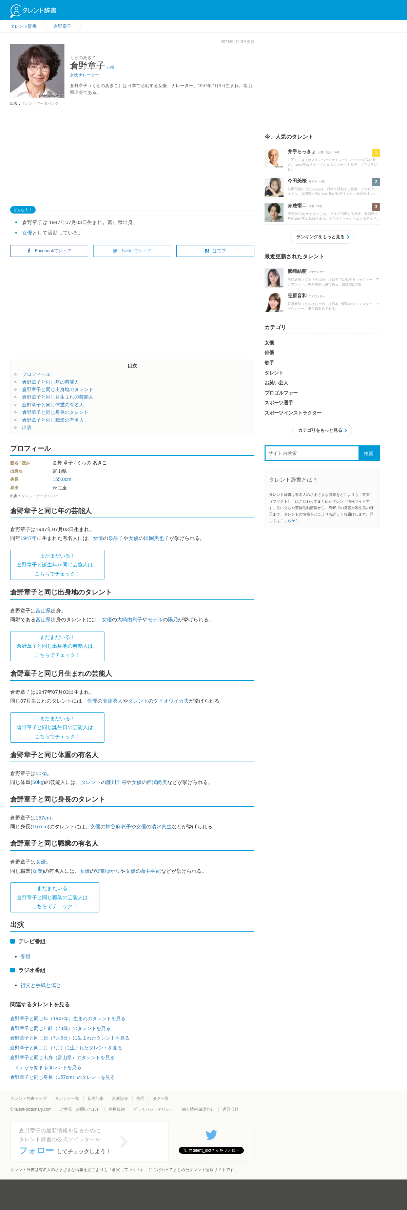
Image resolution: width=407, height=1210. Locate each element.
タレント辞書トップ (28, 1098)
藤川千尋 (116, 782)
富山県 (43, 610)
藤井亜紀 (151, 871)
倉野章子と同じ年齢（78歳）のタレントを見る (60, 1028)
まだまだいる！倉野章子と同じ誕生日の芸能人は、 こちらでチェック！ (57, 727)
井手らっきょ (302, 151)
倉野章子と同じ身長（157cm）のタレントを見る (62, 1077)
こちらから (289, 521)
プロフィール (36, 374)
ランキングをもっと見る (320, 236)
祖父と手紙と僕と (40, 985)
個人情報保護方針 (198, 1109)
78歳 (110, 67)
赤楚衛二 (297, 205)
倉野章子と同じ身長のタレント (55, 412)
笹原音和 (297, 295)
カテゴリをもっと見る (320, 430)
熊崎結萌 (297, 271)
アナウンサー (317, 272)
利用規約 (117, 1109)
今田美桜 (297, 180)
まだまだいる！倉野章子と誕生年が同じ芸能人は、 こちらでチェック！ (57, 565)
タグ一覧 (161, 1098)
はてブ (215, 250)
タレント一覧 (67, 1098)
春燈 (25, 956)
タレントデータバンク (40, 103)
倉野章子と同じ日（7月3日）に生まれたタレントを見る (70, 1038)
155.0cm (62, 479)
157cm (43, 818)
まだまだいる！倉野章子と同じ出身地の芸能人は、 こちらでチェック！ (57, 646)
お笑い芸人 (325, 152)
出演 (27, 427)
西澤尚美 (157, 782)
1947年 (28, 538)
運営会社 (230, 1109)
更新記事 (120, 1098)
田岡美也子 (156, 538)
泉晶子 (115, 538)
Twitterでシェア (132, 250)
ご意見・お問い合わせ (80, 1109)
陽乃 (173, 619)
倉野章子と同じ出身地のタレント (57, 389)
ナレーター (89, 75)
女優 (74, 75)
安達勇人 (112, 701)
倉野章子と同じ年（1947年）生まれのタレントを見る (67, 1018)
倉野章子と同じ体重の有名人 (53, 404)
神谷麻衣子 (118, 826)
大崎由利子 (129, 619)
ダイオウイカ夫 (171, 701)
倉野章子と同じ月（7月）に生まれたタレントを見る (66, 1047)
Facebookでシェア (49, 250)
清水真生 (161, 826)
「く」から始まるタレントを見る (45, 1067)
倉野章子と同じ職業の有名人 (53, 420)
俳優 (92, 701)
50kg (41, 773)
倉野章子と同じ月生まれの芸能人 (57, 397)
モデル (155, 619)
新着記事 (96, 1098)
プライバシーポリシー (153, 1109)
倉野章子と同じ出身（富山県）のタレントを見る (62, 1057)
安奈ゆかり (107, 871)
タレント (138, 701)
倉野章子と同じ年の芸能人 (50, 382)
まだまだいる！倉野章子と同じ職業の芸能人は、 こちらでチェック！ (55, 897)
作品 (140, 1098)
